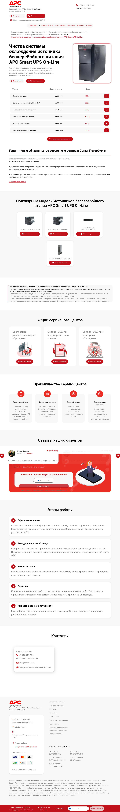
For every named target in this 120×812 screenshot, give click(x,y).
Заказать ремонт (30, 234)
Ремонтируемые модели (58, 720)
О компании (32, 25)
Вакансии (71, 25)
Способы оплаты (55, 734)
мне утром (83, 8)
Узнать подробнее (24, 361)
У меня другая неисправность (60, 139)
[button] (2, 456)
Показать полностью (17, 182)
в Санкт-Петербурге (33, 9)
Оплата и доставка (56, 705)
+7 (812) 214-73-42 (86, 5)
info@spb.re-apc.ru (25, 664)
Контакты (80, 25)
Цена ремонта (60, 25)
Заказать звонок (35, 16)
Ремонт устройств (47, 25)
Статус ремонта (17, 16)
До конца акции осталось (43, 808)
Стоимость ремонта (56, 702)
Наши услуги (54, 724)
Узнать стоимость (35, 81)
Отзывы (89, 25)
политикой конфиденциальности (58, 484)
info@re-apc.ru (19, 728)
